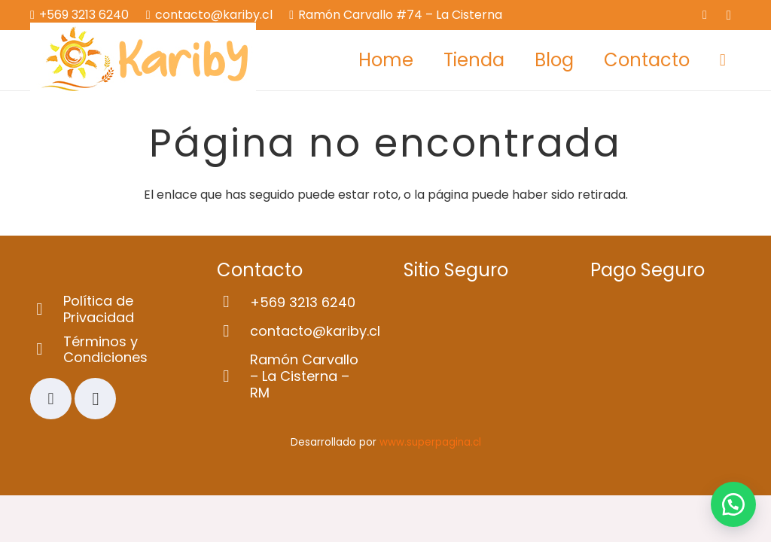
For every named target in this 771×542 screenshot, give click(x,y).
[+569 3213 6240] (233, 302)
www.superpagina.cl (430, 442)
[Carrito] (723, 60)
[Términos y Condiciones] (46, 349)
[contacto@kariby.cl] (233, 331)
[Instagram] (729, 15)
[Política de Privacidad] (46, 309)
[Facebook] (705, 15)
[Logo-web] (143, 60)
